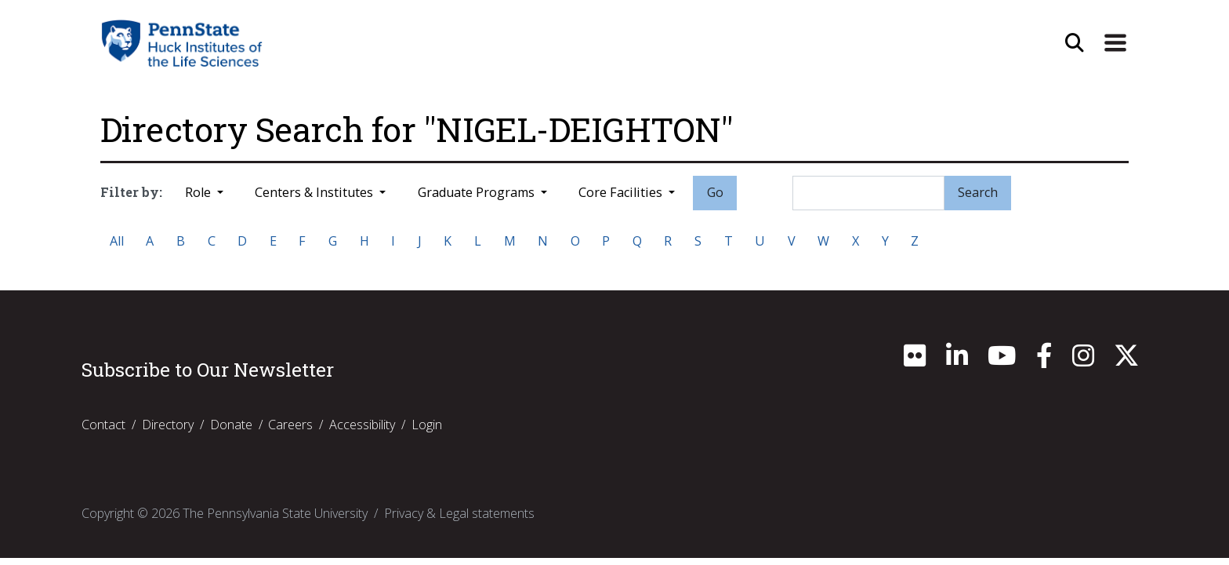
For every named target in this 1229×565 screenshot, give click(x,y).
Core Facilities (621, 192)
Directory (168, 424)
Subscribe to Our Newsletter (208, 369)
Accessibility (362, 424)
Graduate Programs (478, 192)
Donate (231, 424)
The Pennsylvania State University (275, 513)
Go (715, 192)
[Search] (868, 193)
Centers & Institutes (315, 192)
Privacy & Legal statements (459, 513)
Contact (103, 424)
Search (978, 192)
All (117, 241)
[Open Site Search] (1074, 43)
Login (426, 424)
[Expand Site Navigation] (1115, 43)
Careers (290, 424)
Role (199, 192)
